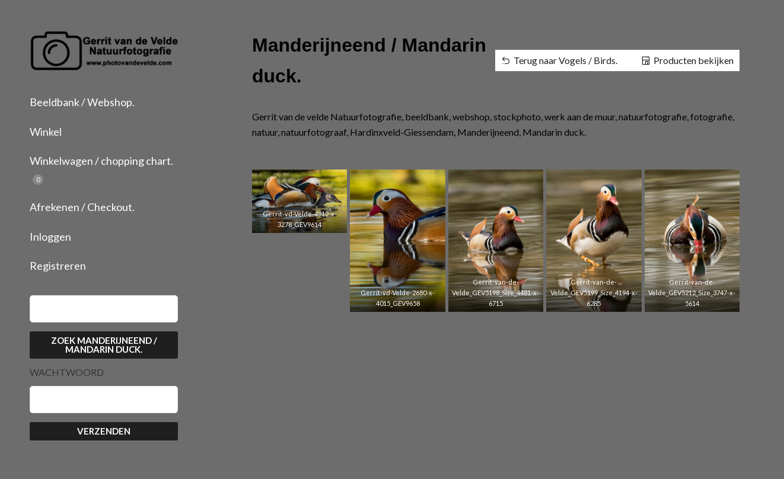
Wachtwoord (67, 372)
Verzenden (103, 431)
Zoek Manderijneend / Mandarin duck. (104, 345)
